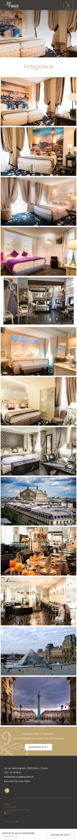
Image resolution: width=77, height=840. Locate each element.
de (8, 813)
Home (7, 804)
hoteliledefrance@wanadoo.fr (19, 776)
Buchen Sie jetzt (38, 747)
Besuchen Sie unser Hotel (17, 781)
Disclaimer (10, 807)
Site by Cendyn (11, 821)
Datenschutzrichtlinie (17, 810)
